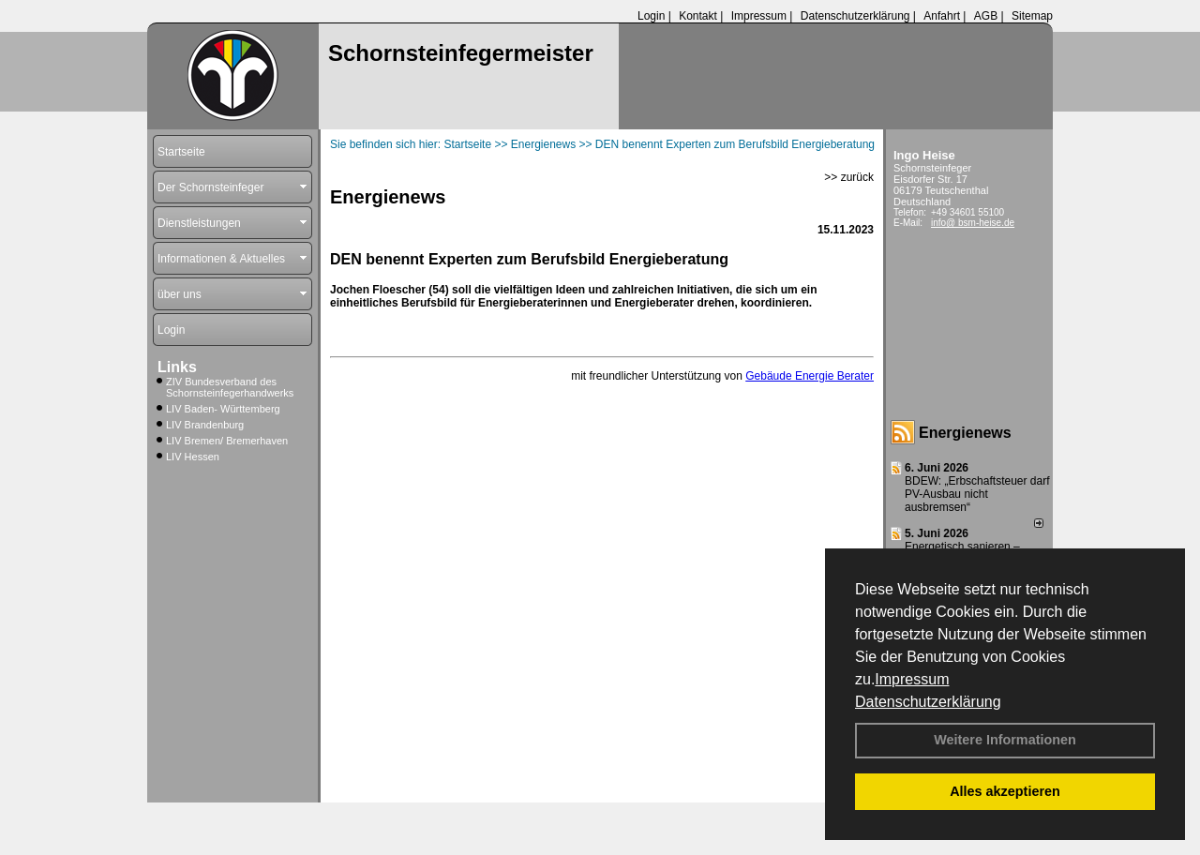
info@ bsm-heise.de (972, 223)
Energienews (965, 433)
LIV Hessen (192, 456)
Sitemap (1032, 15)
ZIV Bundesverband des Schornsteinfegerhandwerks (229, 387)
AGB (986, 15)
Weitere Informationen (1005, 739)
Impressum (912, 679)
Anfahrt (941, 15)
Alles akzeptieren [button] (1005, 791)
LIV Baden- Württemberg (223, 408)
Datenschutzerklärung (928, 702)
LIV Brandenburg (205, 424)
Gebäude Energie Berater (809, 375)
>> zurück (849, 177)
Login (651, 15)
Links (177, 367)
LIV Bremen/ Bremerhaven (227, 440)
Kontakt (698, 15)
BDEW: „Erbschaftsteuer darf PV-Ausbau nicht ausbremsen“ (977, 494)
